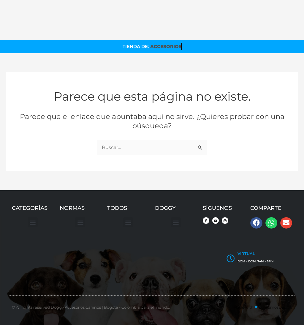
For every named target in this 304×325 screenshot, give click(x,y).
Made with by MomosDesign (262, 307)
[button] (33, 222)
